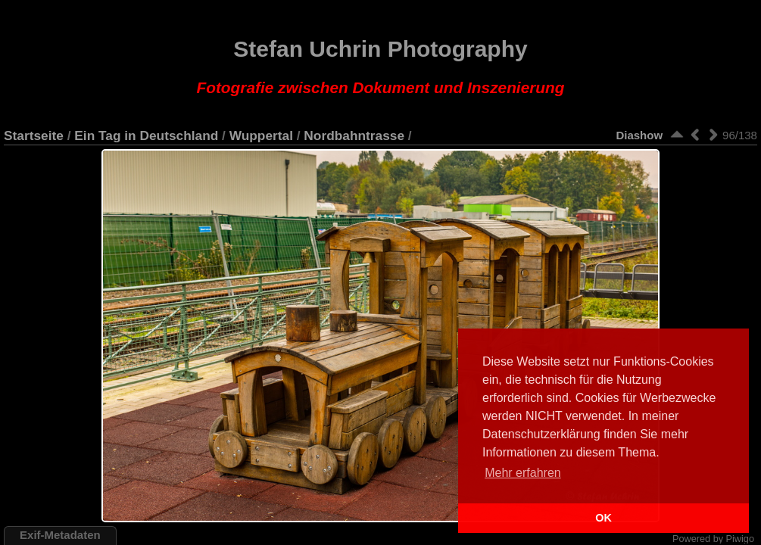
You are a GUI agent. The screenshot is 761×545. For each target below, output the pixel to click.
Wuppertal (261, 135)
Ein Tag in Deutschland (146, 135)
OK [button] (603, 518)
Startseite (34, 135)
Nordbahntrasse (354, 135)
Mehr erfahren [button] (523, 472)
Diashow (639, 135)
